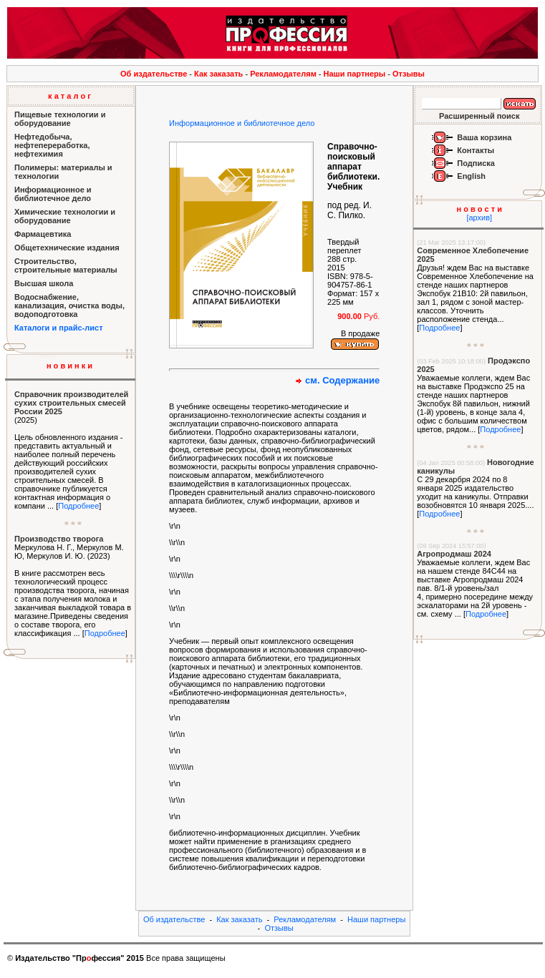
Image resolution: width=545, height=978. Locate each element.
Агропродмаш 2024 (454, 553)
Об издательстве (153, 73)
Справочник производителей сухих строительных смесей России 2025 (71, 403)
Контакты (475, 150)
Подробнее (78, 506)
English (471, 176)
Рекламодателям (283, 73)
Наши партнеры (355, 73)
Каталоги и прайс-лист (58, 327)
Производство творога (58, 538)
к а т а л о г (69, 96)
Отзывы (408, 73)
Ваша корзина (484, 137)
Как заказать (218, 73)
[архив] (479, 217)
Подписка (476, 163)
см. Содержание (342, 380)
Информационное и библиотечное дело (241, 123)
